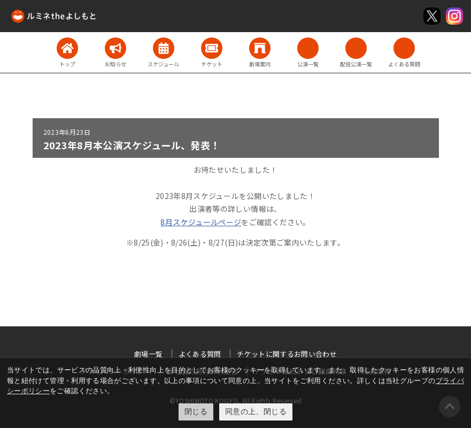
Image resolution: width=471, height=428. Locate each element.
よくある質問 (200, 354)
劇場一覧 (148, 354)
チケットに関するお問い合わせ (287, 354)
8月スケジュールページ (200, 222)
